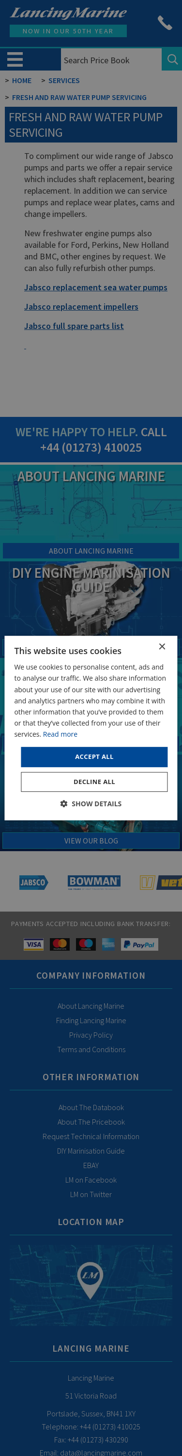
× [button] (162, 647)
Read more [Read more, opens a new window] (60, 734)
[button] (91, 803)
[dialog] (91, 728)
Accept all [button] (94, 756)
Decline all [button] (94, 781)
